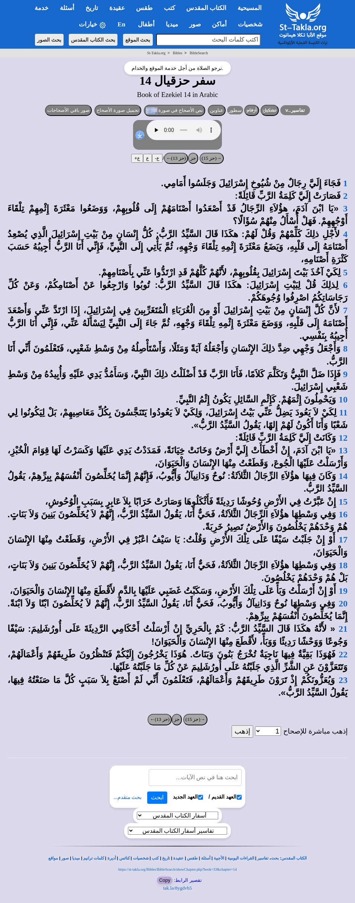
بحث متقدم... (127, 797)
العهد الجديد (188, 797)
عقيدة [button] (117, 8)
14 (343, 476)
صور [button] (195, 24)
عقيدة (178, 858)
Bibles (178, 53)
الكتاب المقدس (294, 858)
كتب (155, 858)
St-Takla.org (156, 53)
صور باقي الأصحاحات (68, 110)
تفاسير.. (295, 110)
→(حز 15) (212, 158)
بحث (275, 858)
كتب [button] (169, 8)
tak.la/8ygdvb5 (177, 888)
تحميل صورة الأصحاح (118, 110)
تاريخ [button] (91, 8)
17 (343, 539)
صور (65, 858)
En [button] (122, 24)
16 (343, 514)
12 (343, 438)
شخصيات (141, 858)
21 (343, 629)
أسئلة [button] (67, 8)
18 (343, 565)
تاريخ (166, 858)
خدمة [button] (42, 8)
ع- (157, 158)
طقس (192, 858)
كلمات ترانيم (93, 858)
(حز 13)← (176, 158)
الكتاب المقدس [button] (206, 8)
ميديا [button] (172, 24)
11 (343, 412)
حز (193, 158)
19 (343, 591)
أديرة (111, 858)
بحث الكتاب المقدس (93, 40)
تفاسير (262, 858)
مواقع (53, 858)
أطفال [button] (146, 24)
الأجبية (219, 858)
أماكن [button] (219, 24)
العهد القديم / (225, 797)
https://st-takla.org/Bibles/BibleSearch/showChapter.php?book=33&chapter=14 (177, 869)
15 (343, 501)
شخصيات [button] (252, 24)
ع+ (137, 158)
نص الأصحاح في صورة (174, 110)
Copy (164, 880)
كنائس (124, 858)
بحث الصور (49, 40)
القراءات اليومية (240, 858)
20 (343, 603)
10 (343, 399)
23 (343, 680)
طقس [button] (144, 8)
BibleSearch (199, 53)
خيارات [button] (92, 25)
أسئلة (205, 858)
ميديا (76, 858)
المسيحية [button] (250, 8)
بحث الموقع (138, 40)
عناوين (216, 110)
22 (343, 654)
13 (343, 450)
